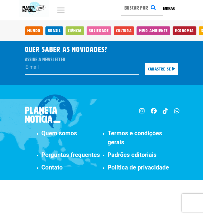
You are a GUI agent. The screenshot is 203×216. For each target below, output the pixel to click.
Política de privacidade (138, 167)
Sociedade (99, 30)
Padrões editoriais (132, 154)
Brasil (54, 30)
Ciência (75, 30)
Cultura (124, 30)
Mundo (34, 30)
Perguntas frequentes (71, 154)
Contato (52, 167)
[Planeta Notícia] (34, 8)
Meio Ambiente (153, 30)
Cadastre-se (161, 69)
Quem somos (59, 133)
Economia (184, 30)
